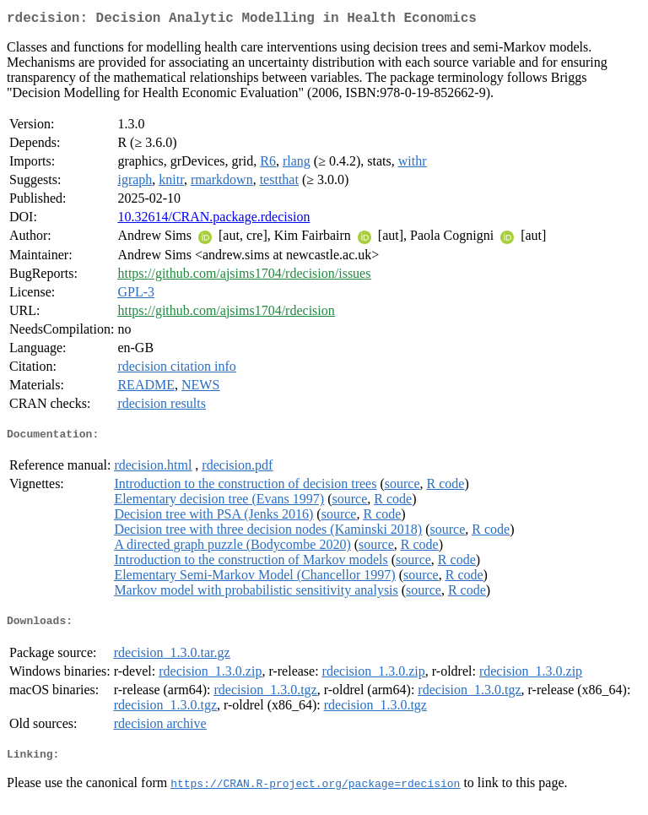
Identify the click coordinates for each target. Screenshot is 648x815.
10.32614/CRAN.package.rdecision (213, 220)
